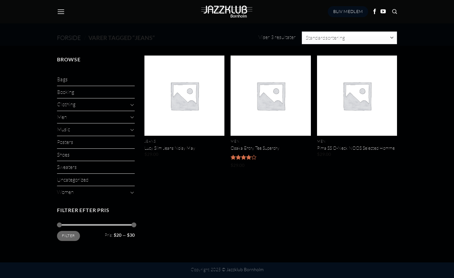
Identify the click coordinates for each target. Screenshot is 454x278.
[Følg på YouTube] (383, 12)
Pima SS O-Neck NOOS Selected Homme (356, 148)
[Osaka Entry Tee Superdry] (271, 96)
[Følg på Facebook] (374, 12)
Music (63, 129)
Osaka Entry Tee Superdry (255, 148)
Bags (62, 79)
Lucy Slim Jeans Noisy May (169, 148)
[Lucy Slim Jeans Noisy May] (184, 96)
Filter (68, 235)
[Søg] (394, 12)
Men (62, 117)
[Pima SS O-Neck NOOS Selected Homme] (357, 96)
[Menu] (61, 11)
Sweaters (67, 167)
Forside (69, 37)
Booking (65, 92)
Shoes (63, 154)
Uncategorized (73, 179)
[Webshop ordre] (349, 38)
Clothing (66, 104)
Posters (65, 142)
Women (65, 192)
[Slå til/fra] (132, 104)
